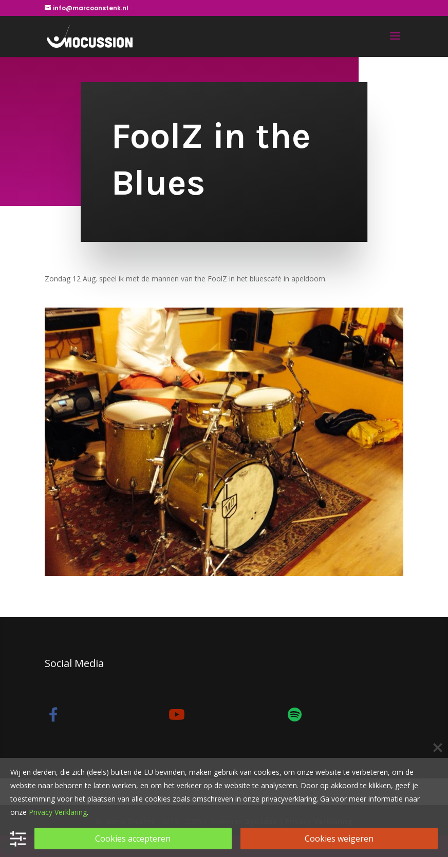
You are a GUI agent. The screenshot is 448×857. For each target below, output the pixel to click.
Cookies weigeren (339, 838)
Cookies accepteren (133, 838)
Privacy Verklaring (58, 812)
